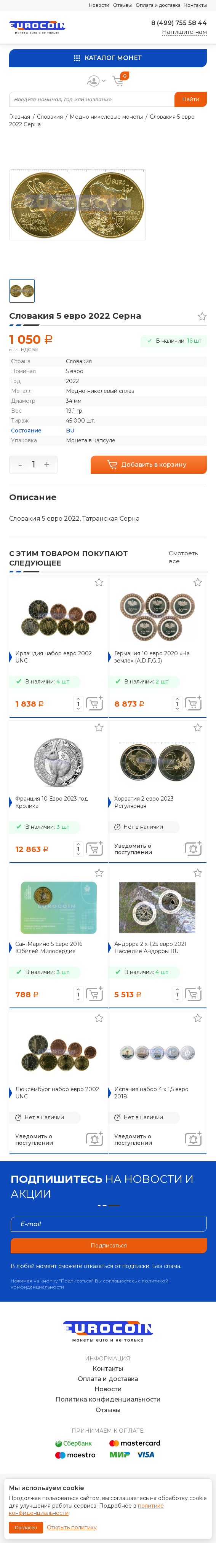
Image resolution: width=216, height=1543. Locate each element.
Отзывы (122, 5)
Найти (190, 99)
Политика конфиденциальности (108, 1399)
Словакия (50, 116)
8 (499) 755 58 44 (179, 23)
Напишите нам (184, 31)
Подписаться (109, 1245)
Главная (19, 116)
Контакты (195, 5)
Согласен (26, 1527)
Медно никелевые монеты (106, 116)
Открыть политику (72, 1527)
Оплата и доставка (158, 5)
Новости (99, 5)
